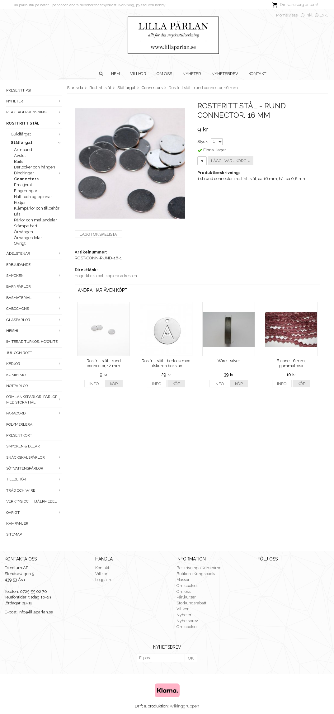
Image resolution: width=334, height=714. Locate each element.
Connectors (26, 179)
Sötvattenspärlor (34, 468)
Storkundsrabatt (191, 603)
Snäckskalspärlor (34, 457)
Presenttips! (18, 90)
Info (94, 383)
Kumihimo (16, 375)
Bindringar (38, 173)
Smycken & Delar (23, 446)
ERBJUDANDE (18, 264)
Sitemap (14, 534)
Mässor (183, 579)
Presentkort (19, 435)
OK (191, 658)
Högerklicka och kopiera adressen (106, 275)
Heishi (34, 331)
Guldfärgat (36, 134)
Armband (23, 149)
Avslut (20, 155)
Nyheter (191, 73)
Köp (114, 383)
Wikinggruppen (184, 706)
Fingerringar (25, 190)
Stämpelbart (25, 226)
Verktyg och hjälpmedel (31, 501)
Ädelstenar (34, 253)
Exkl (324, 15)
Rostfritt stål (34, 123)
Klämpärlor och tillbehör (36, 208)
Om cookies (187, 585)
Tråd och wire (34, 490)
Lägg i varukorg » (230, 160)
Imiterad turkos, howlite (32, 341)
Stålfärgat (36, 142)
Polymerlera (19, 424)
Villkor (138, 73)
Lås (17, 214)
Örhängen (23, 231)
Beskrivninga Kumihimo (198, 567)
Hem (115, 73)
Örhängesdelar (28, 237)
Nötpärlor (17, 386)
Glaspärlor (34, 320)
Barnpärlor (18, 286)
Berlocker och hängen (34, 167)
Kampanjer (17, 523)
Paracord (34, 413)
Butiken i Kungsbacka (196, 573)
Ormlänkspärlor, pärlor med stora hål (34, 399)
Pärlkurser (186, 597)
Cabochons (34, 308)
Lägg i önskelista (98, 234)
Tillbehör (34, 479)
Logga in (103, 579)
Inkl (309, 15)
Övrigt (20, 243)
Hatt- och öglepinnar (33, 196)
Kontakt (257, 73)
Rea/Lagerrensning (34, 112)
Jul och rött (19, 353)
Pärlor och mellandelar (35, 220)
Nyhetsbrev (224, 73)
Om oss (164, 73)
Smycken (34, 275)
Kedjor (20, 202)
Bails (18, 161)
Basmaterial (34, 298)
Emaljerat (23, 184)
